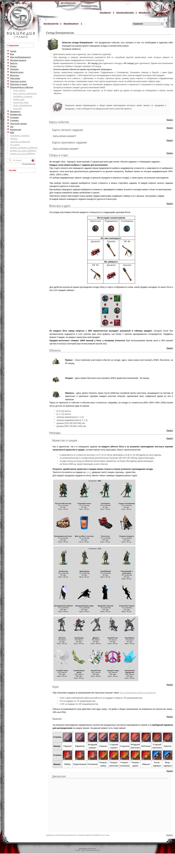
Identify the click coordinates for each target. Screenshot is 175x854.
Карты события (59, 122)
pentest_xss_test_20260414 (22, 153)
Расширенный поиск (29, 164)
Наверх (169, 835)
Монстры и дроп (59, 205)
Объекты (55, 350)
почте (88, 472)
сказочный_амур (20, 102)
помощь (13, 138)
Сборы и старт (58, 155)
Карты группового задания (69, 142)
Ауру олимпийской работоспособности (137, 692)
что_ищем (14, 144)
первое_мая (18, 99)
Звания (57, 718)
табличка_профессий (20, 141)
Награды (55, 432)
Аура (55, 686)
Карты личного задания (67, 130)
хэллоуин (17, 108)
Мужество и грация (64, 440)
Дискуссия (59, 776)
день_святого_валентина (25, 93)
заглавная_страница (22, 96)
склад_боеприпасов (22, 105)
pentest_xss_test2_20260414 (23, 150)
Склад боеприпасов (60, 32)
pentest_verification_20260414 (23, 147)
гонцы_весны (19, 90)
